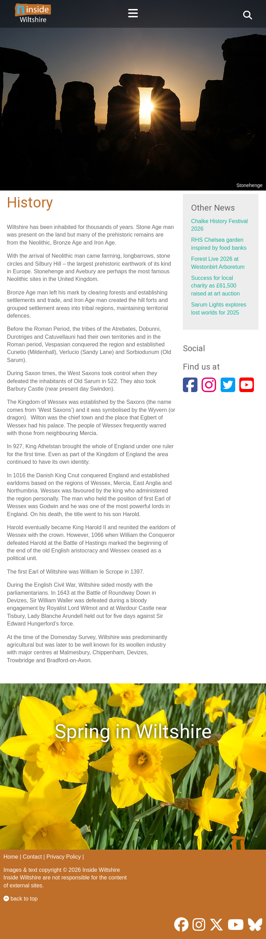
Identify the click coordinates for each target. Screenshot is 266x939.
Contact (32, 857)
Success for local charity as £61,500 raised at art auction (215, 285)
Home (10, 857)
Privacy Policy (63, 857)
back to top (20, 899)
